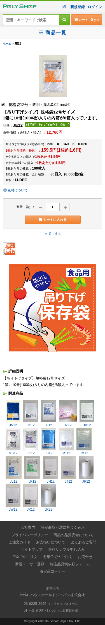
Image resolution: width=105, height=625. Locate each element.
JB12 (48, 441)
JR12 (86, 469)
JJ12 (48, 413)
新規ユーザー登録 (29, 564)
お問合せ (85, 557)
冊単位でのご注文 (57, 557)
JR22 (48, 497)
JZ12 (68, 413)
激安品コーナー (52, 571)
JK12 (32, 469)
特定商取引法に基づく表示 (63, 527)
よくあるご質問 (83, 542)
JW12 (13, 497)
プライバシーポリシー (29, 535)
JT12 (68, 469)
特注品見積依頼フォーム (70, 564)
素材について (15, 190)
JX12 (30, 497)
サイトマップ (32, 549)
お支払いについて (50, 542)
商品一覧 (52, 32)
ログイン (95, 7)
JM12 (83, 441)
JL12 (14, 469)
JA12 (87, 413)
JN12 (13, 413)
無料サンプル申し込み (66, 549)
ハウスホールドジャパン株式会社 (57, 595)
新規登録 (77, 7)
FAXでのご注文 (25, 557)
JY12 (30, 413)
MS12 (13, 441)
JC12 (30, 441)
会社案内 (28, 527)
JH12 (50, 469)
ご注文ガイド (20, 542)
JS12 (66, 441)
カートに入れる (52, 220)
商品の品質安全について (73, 535)
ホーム (7, 43)
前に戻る (52, 233)
